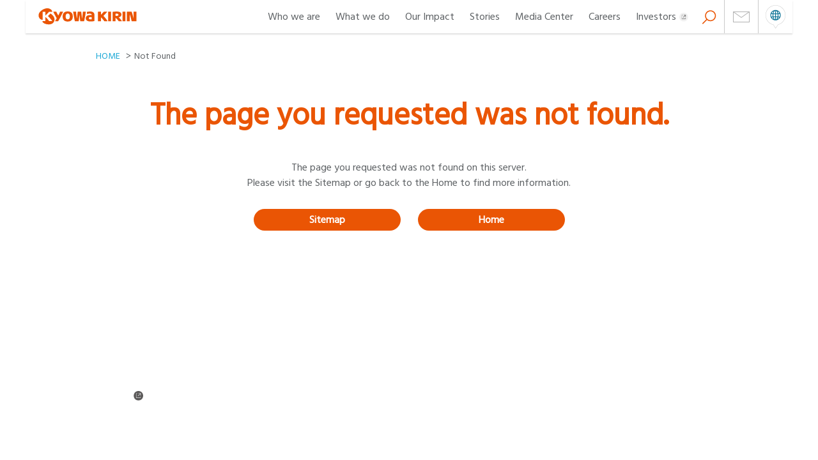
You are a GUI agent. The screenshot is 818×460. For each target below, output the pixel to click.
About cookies (435, 413)
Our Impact (429, 17)
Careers (605, 17)
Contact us (272, 395)
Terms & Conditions (133, 413)
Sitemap (327, 220)
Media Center (544, 17)
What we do (363, 17)
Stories (485, 17)
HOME (108, 56)
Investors (662, 17)
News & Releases (283, 378)
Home (491, 220)
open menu (775, 16)
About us (113, 361)
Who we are (294, 17)
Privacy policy (277, 413)
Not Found (155, 56)
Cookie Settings (127, 430)
